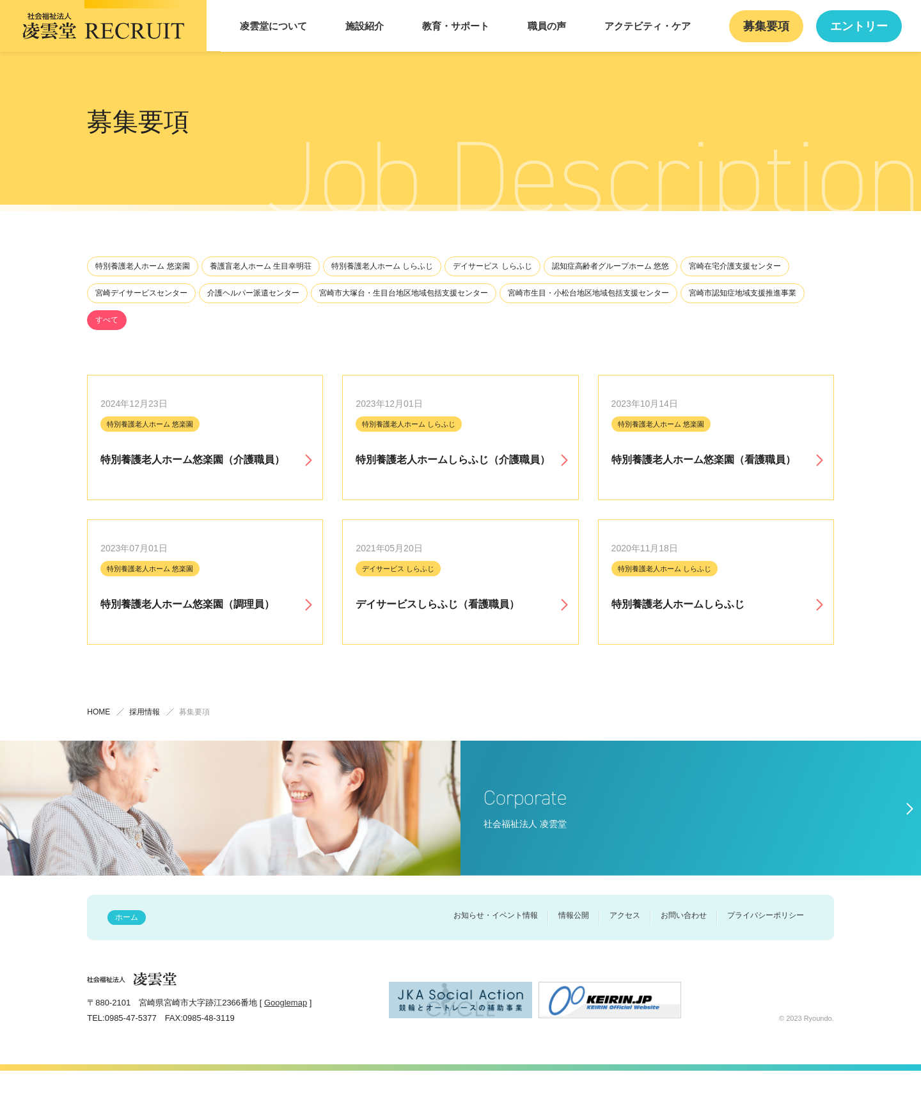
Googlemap (285, 1043)
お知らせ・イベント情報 (495, 955)
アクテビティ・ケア (671, 25)
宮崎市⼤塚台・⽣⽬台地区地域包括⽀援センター (403, 292)
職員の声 (582, 25)
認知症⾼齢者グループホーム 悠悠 (610, 266)
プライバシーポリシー (765, 955)
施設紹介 (425, 25)
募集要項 (779, 25)
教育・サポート (504, 25)
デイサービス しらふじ (492, 266)
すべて (106, 319)
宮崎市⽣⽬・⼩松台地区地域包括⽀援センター (588, 292)
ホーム (126, 957)
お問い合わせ (684, 955)
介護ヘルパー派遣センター (253, 292)
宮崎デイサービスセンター (141, 292)
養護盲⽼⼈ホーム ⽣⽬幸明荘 (260, 266)
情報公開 (573, 955)
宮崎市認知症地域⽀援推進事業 (742, 292)
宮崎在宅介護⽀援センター (735, 266)
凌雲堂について (346, 25)
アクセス (625, 955)
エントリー (864, 25)
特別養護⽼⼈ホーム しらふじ (382, 266)
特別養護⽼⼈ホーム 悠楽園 (142, 266)
